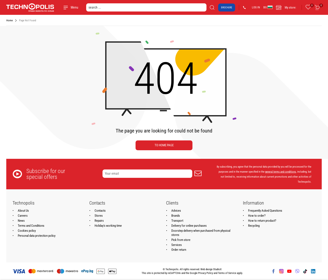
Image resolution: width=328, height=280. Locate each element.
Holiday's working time (108, 226)
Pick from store (180, 240)
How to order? (256, 216)
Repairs (99, 221)
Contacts (100, 211)
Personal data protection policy (36, 236)
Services (176, 245)
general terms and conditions (280, 171)
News (21, 221)
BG (268, 7)
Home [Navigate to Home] (9, 20)
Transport (177, 221)
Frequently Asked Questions (265, 211)
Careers (23, 216)
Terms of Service (227, 273)
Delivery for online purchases (189, 226)
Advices (176, 211)
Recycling (254, 226)
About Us (23, 211)
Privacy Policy (205, 273)
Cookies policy (27, 231)
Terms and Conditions (31, 226)
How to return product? (262, 221)
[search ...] (146, 7)
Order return (178, 250)
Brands (175, 216)
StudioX (217, 269)
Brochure (226, 7)
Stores (99, 216)
